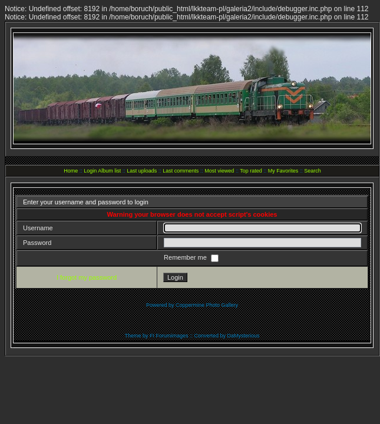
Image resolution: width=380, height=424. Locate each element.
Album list (109, 171)
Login (90, 171)
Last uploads (142, 171)
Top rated (251, 171)
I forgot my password (87, 277)
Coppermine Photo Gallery (207, 305)
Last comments (181, 171)
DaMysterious (243, 336)
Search (312, 171)
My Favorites (283, 171)
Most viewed (219, 171)
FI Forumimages (169, 336)
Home (71, 171)
